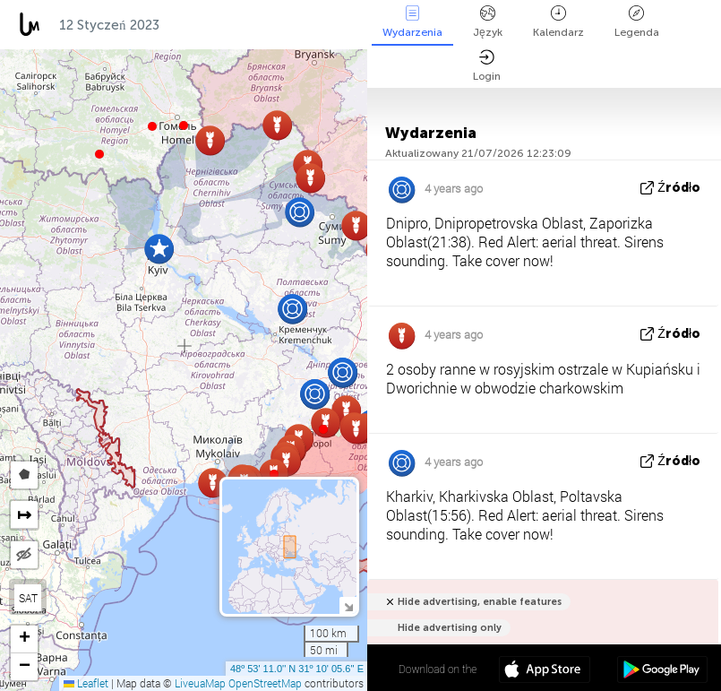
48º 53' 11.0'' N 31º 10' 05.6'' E (297, 668)
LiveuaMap (200, 683)
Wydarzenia (412, 22)
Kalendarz (558, 22)
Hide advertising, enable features (480, 602)
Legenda (636, 22)
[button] (152, 126)
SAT (28, 598)
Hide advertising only (450, 628)
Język (487, 22)
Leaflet (86, 683)
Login (487, 65)
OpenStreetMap (265, 683)
